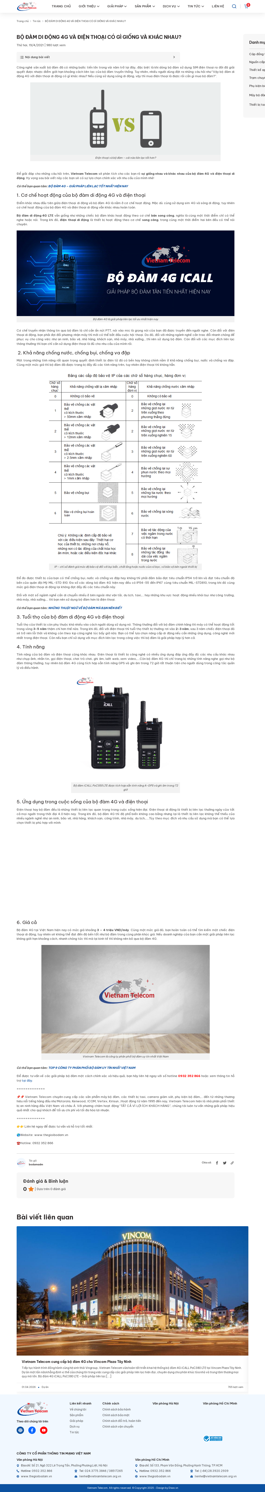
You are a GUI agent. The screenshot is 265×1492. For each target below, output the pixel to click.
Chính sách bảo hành (116, 1409)
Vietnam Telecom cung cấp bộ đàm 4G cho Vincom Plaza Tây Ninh (76, 1362)
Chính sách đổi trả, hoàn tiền (121, 1421)
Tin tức (37, 21)
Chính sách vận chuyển (117, 1426)
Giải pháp (76, 1421)
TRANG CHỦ (61, 6)
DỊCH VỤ (171, 6)
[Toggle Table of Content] (97, 57)
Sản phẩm (76, 1415)
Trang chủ (23, 21)
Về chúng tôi (78, 1409)
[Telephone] (102, 1471)
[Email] (102, 1476)
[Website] (20, 1430)
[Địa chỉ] (73, 1465)
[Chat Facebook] (32, 1430)
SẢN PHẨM (145, 6)
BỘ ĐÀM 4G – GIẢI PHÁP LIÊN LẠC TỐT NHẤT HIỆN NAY (88, 186)
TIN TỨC (196, 6)
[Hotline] (44, 1471)
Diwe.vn (173, 1488)
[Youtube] (44, 1430)
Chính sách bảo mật (115, 1415)
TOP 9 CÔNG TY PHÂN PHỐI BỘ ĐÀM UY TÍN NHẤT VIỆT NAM (91, 1068)
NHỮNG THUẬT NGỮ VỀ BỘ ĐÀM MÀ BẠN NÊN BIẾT (85, 608)
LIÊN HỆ (218, 6)
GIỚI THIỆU (89, 6)
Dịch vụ (75, 1426)
